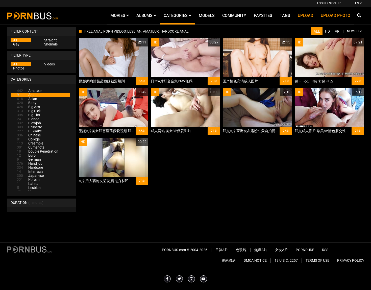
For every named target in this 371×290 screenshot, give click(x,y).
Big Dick (29, 111)
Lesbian (29, 188)
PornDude (305, 250)
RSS (325, 250)
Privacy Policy (350, 260)
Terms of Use (317, 260)
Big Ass (28, 107)
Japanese (30, 176)
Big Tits (28, 115)
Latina (27, 184)
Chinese (29, 135)
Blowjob (29, 123)
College (28, 139)
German (29, 159)
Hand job (29, 163)
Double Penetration (37, 151)
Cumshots (30, 147)
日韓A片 (221, 250)
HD (327, 31)
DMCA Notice (255, 260)
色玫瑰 (241, 250)
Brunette (29, 127)
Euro (26, 155)
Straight (50, 40)
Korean (28, 180)
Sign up (335, 3)
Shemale (51, 44)
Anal (26, 95)
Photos (18, 68)
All (15, 40)
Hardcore (30, 167)
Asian (27, 99)
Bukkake (29, 131)
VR (337, 31)
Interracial (30, 172)
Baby (26, 103)
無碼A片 (260, 250)
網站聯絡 (229, 260)
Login (321, 3)
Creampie (30, 143)
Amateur (29, 91)
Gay (16, 44)
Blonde (28, 119)
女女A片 (281, 250)
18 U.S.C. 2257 (286, 260)
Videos (49, 64)
